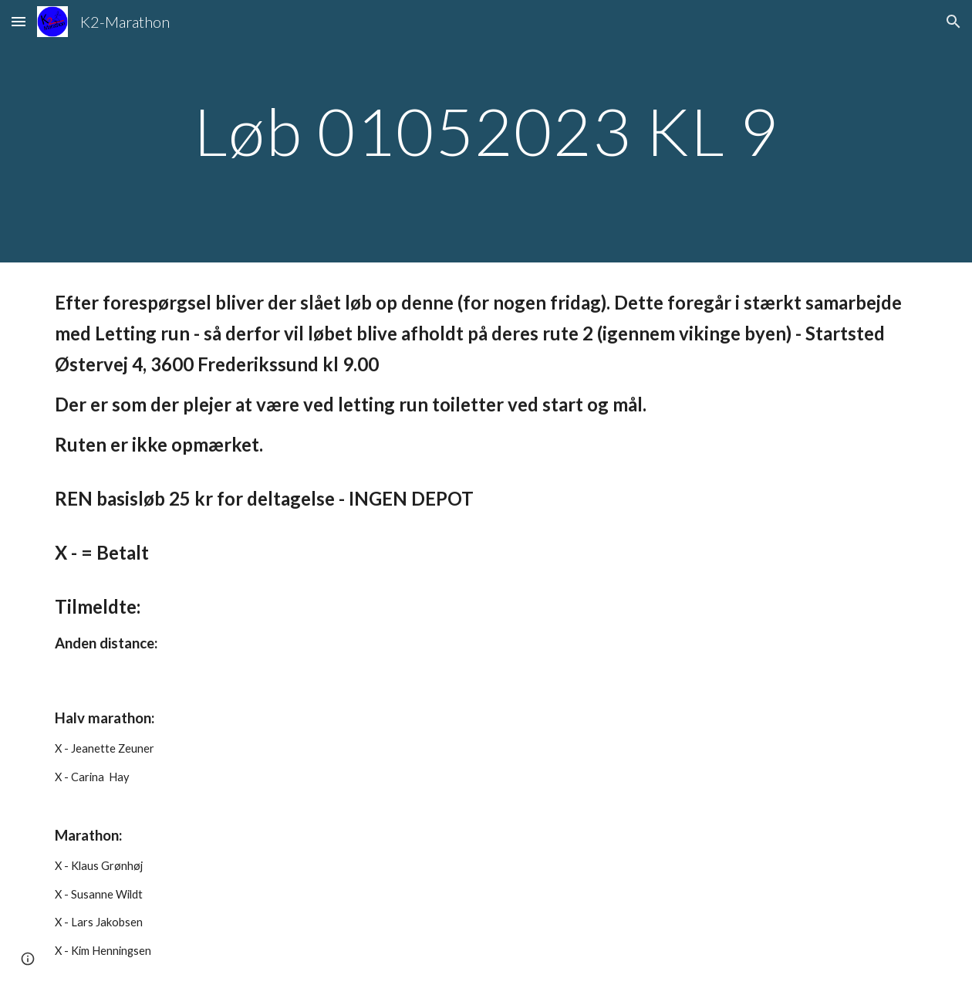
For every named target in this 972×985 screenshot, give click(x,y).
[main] (486, 131)
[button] (18, 21)
